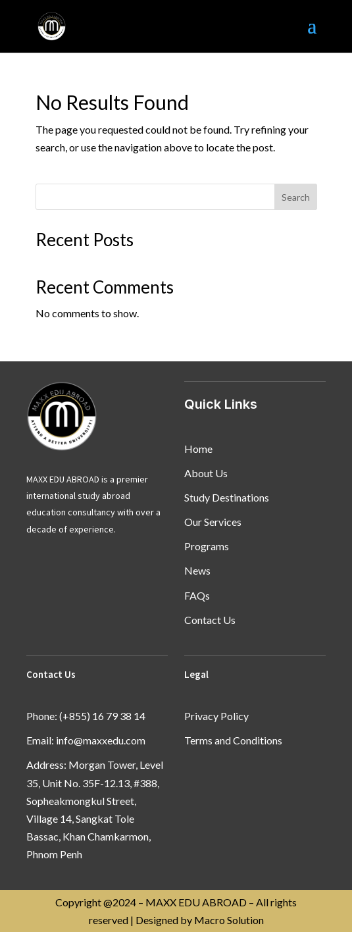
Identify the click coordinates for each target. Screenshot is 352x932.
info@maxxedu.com (100, 740)
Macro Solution (229, 920)
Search (296, 197)
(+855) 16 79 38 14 (102, 716)
